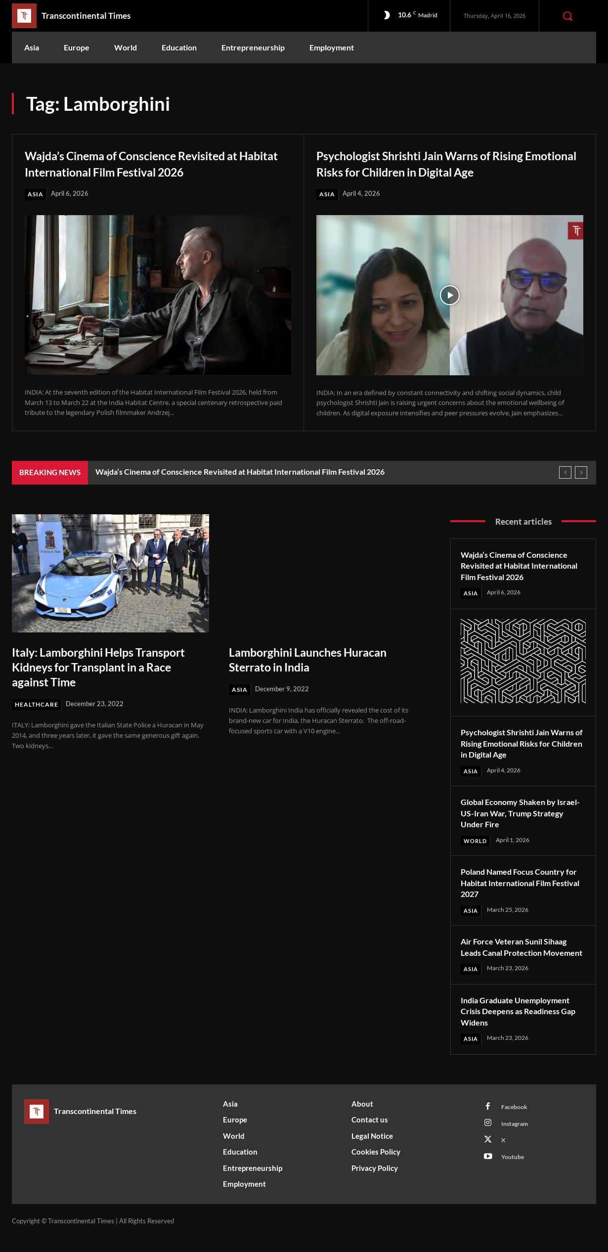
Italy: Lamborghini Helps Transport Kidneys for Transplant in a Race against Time (107, 667)
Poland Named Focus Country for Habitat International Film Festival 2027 (518, 884)
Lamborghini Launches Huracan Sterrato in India (319, 659)
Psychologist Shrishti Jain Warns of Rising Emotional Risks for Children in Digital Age (447, 162)
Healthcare (38, 705)
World (476, 842)
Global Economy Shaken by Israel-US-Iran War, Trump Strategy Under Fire (513, 814)
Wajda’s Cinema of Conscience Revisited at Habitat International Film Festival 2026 (157, 162)
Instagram (517, 1140)
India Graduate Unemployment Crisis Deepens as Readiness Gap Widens (521, 1024)
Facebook (516, 1122)
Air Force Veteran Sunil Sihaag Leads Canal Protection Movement (520, 954)
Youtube (514, 1177)
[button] (567, 16)
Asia (36, 194)
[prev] (565, 473)
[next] (581, 473)
